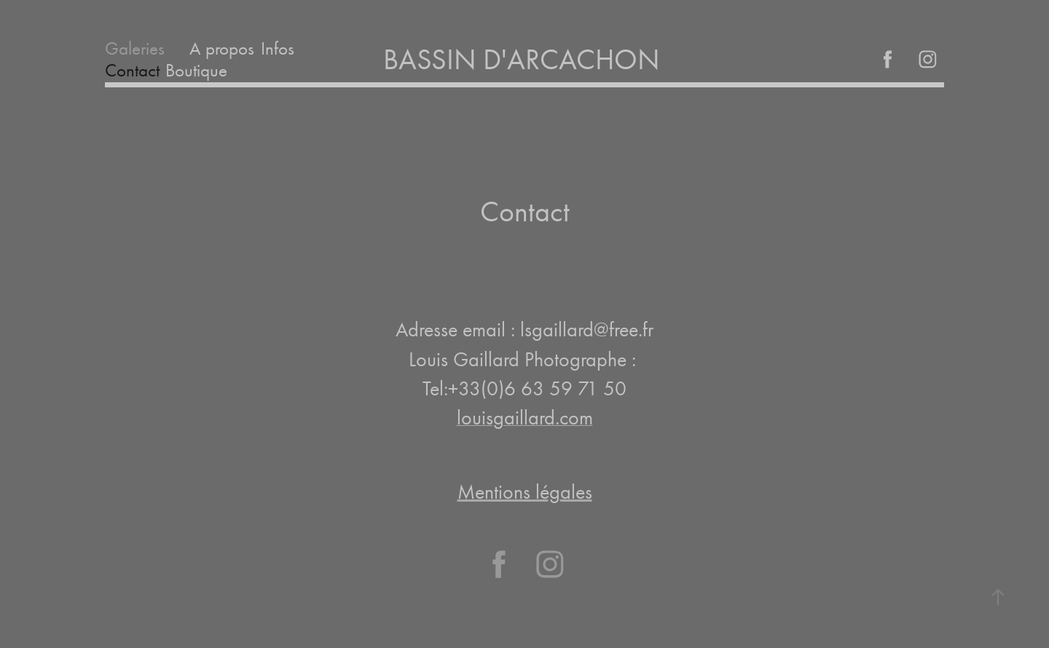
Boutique (196, 70)
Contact (132, 70)
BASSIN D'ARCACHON (525, 59)
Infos (277, 48)
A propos (221, 48)
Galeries (135, 48)
